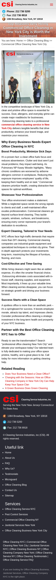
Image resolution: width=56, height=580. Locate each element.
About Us (10, 458)
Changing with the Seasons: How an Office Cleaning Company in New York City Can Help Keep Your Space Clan (29, 381)
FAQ (7, 463)
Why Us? (10, 468)
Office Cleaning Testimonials (32, 556)
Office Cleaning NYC (14, 542)
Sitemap (9, 495)
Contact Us (11, 490)
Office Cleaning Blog (38, 40)
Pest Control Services (16, 514)
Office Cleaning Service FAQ (18, 560)
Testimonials (11, 474)
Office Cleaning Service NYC (20, 509)
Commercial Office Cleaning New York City (24, 44)
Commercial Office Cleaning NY (22, 520)
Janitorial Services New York (20, 525)
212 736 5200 (14, 422)
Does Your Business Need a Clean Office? (27, 374)
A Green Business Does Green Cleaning (26, 388)
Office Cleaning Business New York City (26, 530)
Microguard (11, 479)
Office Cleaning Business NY (25, 549)
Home (19, 40)
